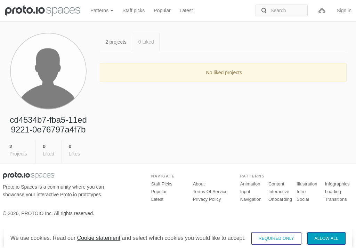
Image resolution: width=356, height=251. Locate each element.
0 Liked (146, 42)
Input (245, 191)
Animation (250, 184)
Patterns (101, 10)
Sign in (344, 10)
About (199, 184)
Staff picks (133, 10)
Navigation (250, 199)
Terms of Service (210, 191)
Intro (301, 191)
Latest (186, 10)
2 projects (116, 42)
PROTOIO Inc (36, 213)
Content (276, 184)
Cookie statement (99, 245)
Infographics (337, 184)
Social (303, 199)
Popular (162, 10)
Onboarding (280, 199)
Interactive (278, 191)
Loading (333, 191)
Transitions (336, 199)
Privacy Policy (207, 199)
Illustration (307, 184)
